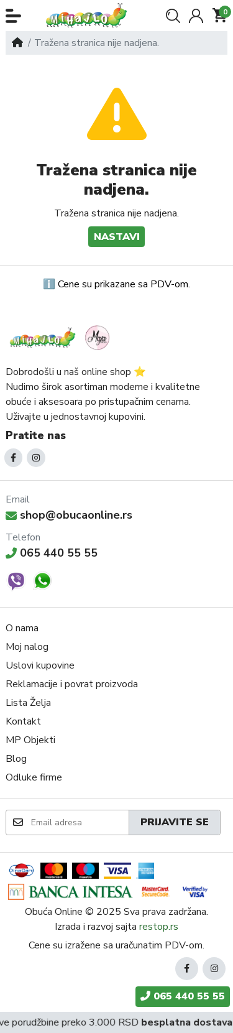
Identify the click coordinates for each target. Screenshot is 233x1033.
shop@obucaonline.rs (69, 514)
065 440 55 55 (52, 552)
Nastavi (117, 237)
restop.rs (158, 926)
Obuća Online (54, 912)
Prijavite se (174, 822)
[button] (13, 16)
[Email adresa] (79, 822)
